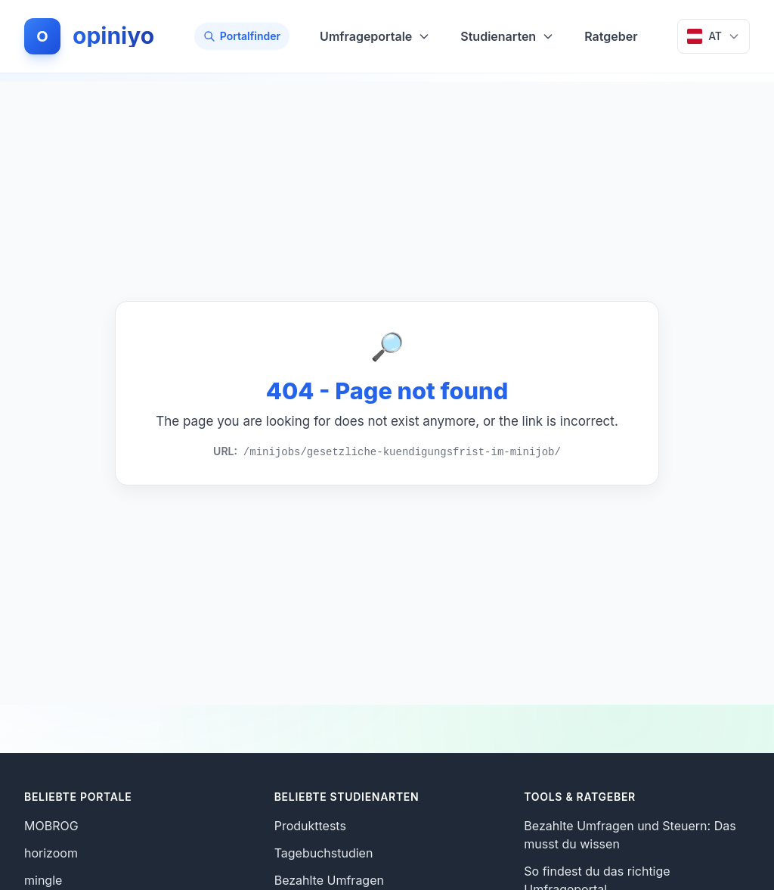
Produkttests (310, 825)
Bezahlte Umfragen (329, 880)
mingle (43, 880)
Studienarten (507, 36)
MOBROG (51, 825)
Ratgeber (610, 36)
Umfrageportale (375, 36)
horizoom (51, 853)
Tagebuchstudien (323, 853)
